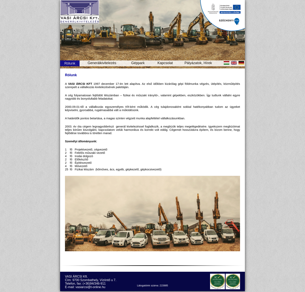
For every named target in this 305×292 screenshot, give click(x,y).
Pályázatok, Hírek (198, 63)
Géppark (138, 63)
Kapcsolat (165, 63)
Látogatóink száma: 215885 (152, 285)
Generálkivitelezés (102, 63)
